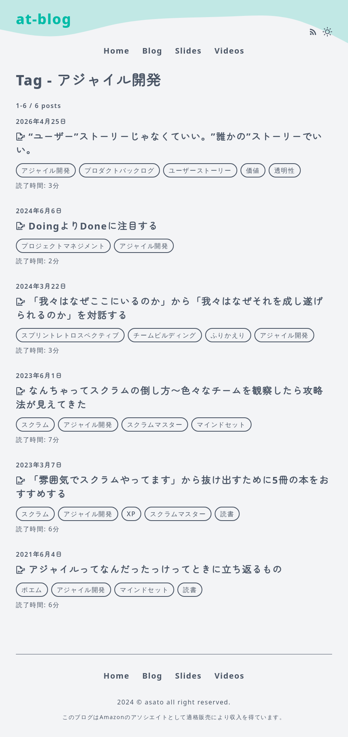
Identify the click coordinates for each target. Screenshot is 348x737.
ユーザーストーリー (200, 170)
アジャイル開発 (45, 170)
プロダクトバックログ (119, 170)
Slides (188, 50)
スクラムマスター (155, 424)
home (117, 50)
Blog (152, 50)
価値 (253, 170)
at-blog (43, 19)
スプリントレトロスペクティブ (70, 335)
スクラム (35, 424)
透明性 (284, 170)
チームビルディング (164, 335)
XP (131, 513)
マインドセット (221, 424)
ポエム (31, 589)
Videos (229, 50)
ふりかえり (228, 335)
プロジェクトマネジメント (63, 245)
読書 (227, 513)
